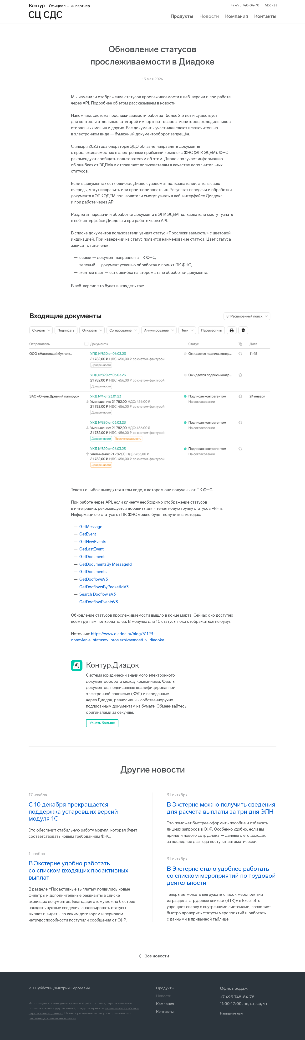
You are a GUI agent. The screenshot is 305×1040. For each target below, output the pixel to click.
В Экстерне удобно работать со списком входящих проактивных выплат (78, 870)
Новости (209, 16)
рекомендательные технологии (52, 1018)
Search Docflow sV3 (97, 594)
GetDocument (92, 556)
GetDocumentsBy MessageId (105, 564)
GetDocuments (93, 571)
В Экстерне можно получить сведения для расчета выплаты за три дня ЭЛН (221, 808)
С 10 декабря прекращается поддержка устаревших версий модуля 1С (73, 811)
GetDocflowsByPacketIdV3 (104, 586)
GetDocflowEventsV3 (98, 601)
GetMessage (90, 526)
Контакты (265, 16)
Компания (236, 16)
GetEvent (87, 534)
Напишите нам (231, 1013)
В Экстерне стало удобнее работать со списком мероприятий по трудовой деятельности (221, 876)
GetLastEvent (91, 549)
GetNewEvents (92, 541)
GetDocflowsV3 (93, 579)
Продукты (182, 16)
